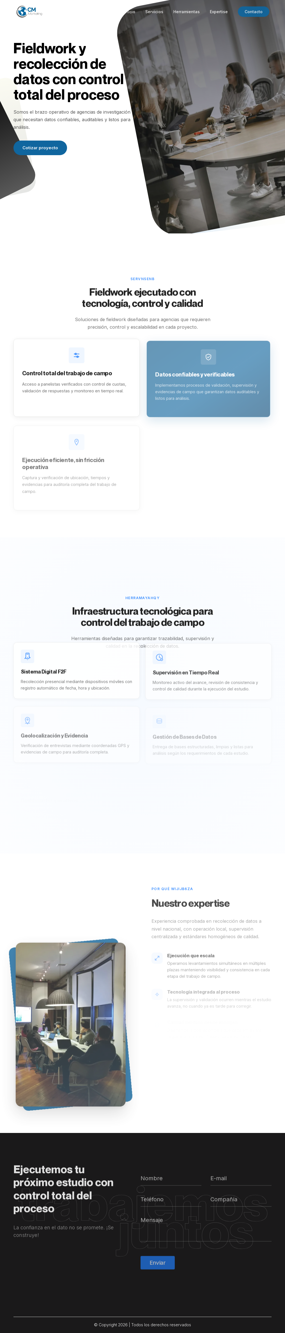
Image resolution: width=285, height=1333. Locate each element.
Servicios (154, 11)
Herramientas (186, 11)
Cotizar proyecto (40, 147)
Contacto (254, 11)
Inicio (130, 11)
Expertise (219, 11)
